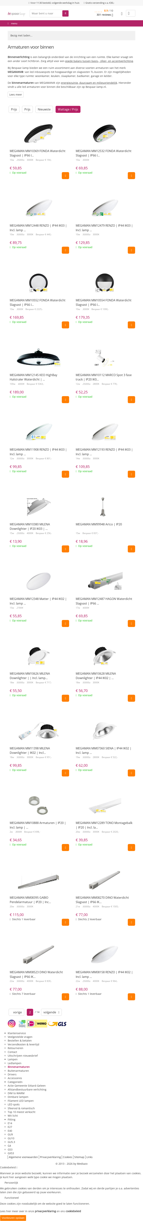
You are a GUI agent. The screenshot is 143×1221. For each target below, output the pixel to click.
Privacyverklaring (50, 1157)
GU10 (11, 1138)
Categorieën (15, 1082)
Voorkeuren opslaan (13, 1217)
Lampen (13, 1059)
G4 (9, 1145)
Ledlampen (14, 1063)
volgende (51, 1012)
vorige (16, 1012)
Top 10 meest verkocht (21, 1112)
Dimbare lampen (18, 1097)
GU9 (10, 1134)
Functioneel (12, 1197)
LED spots (14, 1104)
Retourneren (15, 1048)
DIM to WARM (16, 1093)
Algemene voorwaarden (23, 1157)
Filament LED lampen (21, 1100)
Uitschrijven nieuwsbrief (23, 1055)
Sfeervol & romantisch (21, 1108)
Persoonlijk (11, 1182)
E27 (10, 1127)
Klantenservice (17, 1033)
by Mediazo (80, 1163)
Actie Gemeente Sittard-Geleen (27, 1085)
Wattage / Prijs (68, 109)
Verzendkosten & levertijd (23, 1044)
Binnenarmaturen (19, 1067)
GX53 (11, 1153)
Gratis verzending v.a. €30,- (99, 2)
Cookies (67, 1157)
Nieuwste (44, 109)
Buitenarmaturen (18, 1070)
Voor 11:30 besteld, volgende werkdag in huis (54, 2)
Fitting (11, 1119)
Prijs (14, 109)
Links (89, 1157)
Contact (12, 1052)
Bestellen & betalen (20, 1040)
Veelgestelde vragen (20, 1037)
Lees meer (15, 94)
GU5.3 (11, 1142)
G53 (10, 1149)
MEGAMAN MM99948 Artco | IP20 (99, 524)
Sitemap (79, 1157)
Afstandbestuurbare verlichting (27, 1089)
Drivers (12, 1074)
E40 (10, 1130)
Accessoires (15, 1078)
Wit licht (13, 1115)
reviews (105, 15)
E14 (10, 1123)
